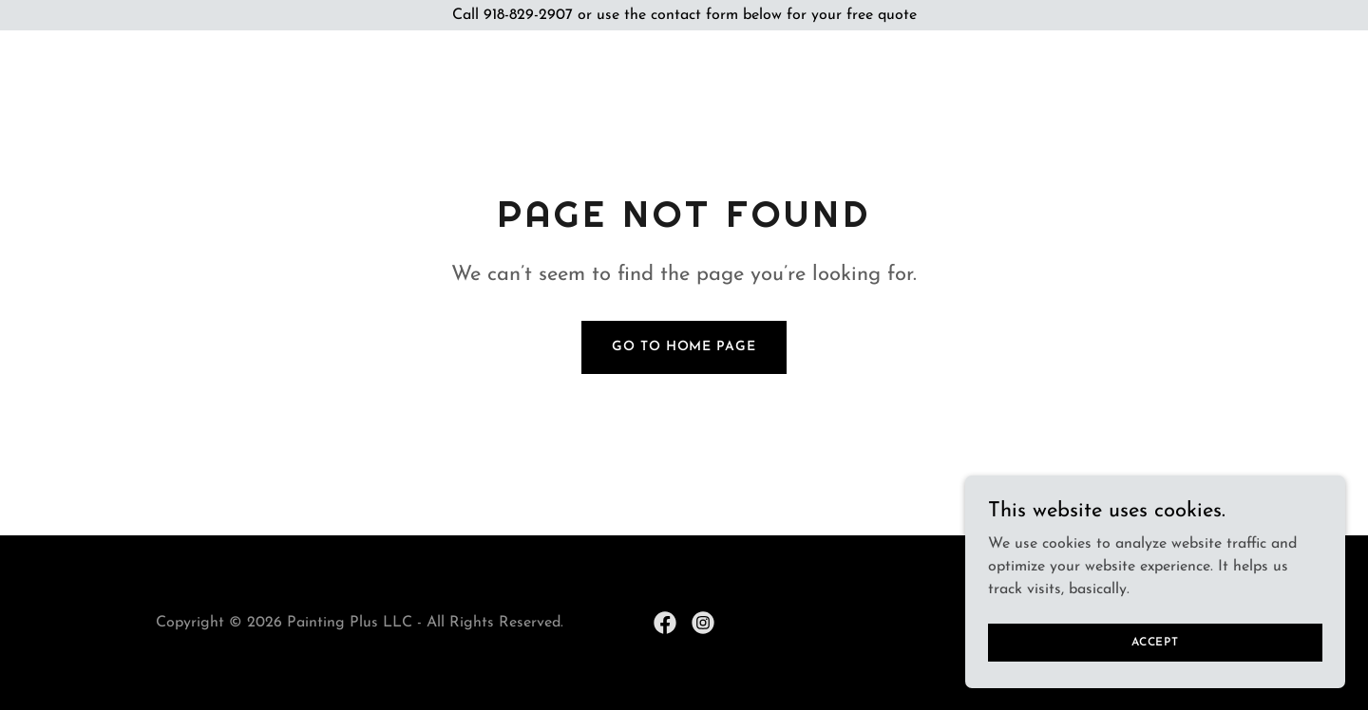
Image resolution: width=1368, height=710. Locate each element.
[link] (665, 623)
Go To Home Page (683, 347)
